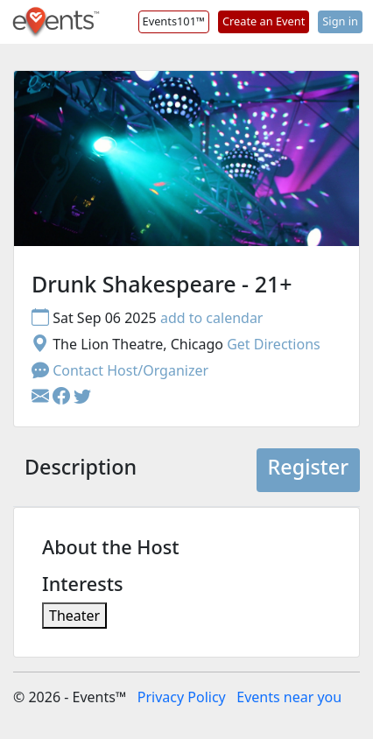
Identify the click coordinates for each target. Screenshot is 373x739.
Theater (74, 615)
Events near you (288, 697)
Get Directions (273, 344)
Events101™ (174, 21)
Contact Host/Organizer (120, 370)
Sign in (340, 21)
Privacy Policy (181, 697)
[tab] (80, 470)
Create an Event (263, 21)
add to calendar (212, 317)
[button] (63, 396)
